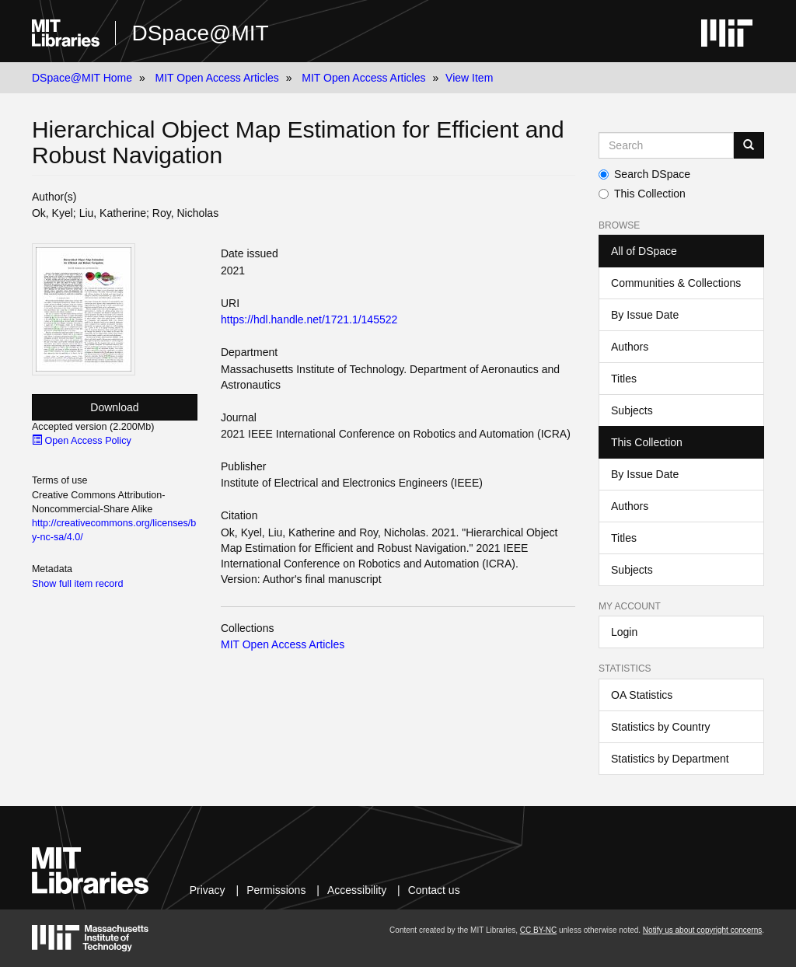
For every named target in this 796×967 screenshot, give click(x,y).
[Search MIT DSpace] (666, 145)
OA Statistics (641, 695)
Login (624, 632)
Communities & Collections (676, 283)
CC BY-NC (538, 930)
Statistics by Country (660, 727)
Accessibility (356, 890)
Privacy (207, 890)
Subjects (632, 410)
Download (114, 407)
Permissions (275, 890)
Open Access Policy (81, 440)
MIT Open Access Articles (217, 78)
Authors (629, 346)
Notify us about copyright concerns (702, 930)
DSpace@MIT (199, 33)
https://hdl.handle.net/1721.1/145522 (309, 319)
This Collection (642, 193)
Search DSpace (644, 174)
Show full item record (78, 583)
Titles (624, 378)
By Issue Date (645, 315)
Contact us (434, 890)
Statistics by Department (670, 758)
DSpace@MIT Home (82, 78)
